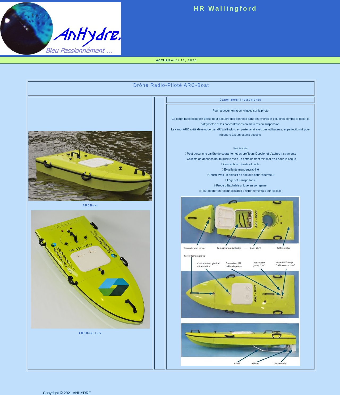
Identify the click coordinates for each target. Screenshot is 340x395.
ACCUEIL (163, 60)
